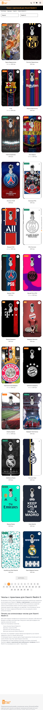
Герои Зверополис (10, 62)
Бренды (10, 11)
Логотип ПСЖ (11, 201)
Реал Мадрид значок (32, 570)
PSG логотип (32, 247)
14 (13, 587)
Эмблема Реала (10, 478)
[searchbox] (10, 15)
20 (33, 587)
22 (39, 587)
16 (19, 587)
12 (7, 587)
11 (3, 587)
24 (15, 589)
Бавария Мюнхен (32, 339)
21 (36, 587)
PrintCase (4, 11)
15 (16, 587)
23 (11, 589)
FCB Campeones (11, 154)
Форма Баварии (11, 339)
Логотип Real (32, 478)
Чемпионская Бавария (10, 385)
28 (27, 589)
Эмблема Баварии (32, 385)
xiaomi (15, 11)
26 (21, 589)
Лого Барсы (32, 154)
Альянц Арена (11, 431)
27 (24, 589)
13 (10, 587)
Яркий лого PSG (32, 293)
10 (37, 584)
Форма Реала (11, 524)
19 (29, 587)
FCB (11, 108)
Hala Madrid (32, 524)
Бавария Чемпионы (32, 431)
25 (18, 589)
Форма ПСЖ (10, 247)
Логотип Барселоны (32, 62)
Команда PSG (32, 201)
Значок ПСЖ (10, 293)
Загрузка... (21, 578)
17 (23, 587)
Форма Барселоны (32, 108)
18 (26, 587)
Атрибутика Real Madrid (11, 570)
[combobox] (10, 15)
